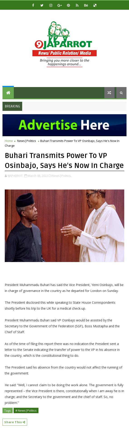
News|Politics (26, 141)
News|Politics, (62, 176)
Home (9, 141)
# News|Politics (26, 410)
